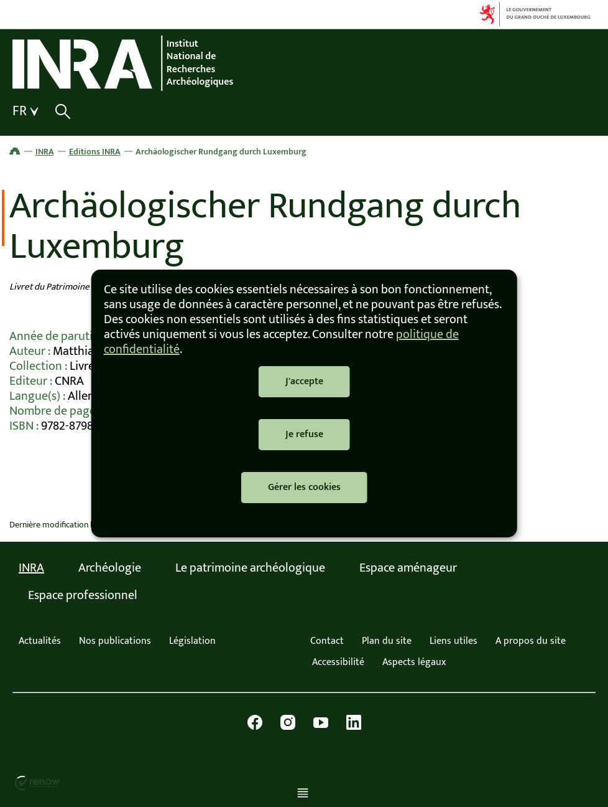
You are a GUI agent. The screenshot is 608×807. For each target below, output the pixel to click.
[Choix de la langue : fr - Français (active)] (27, 111)
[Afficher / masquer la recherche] (62, 111)
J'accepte (304, 381)
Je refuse (304, 434)
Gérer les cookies (304, 487)
